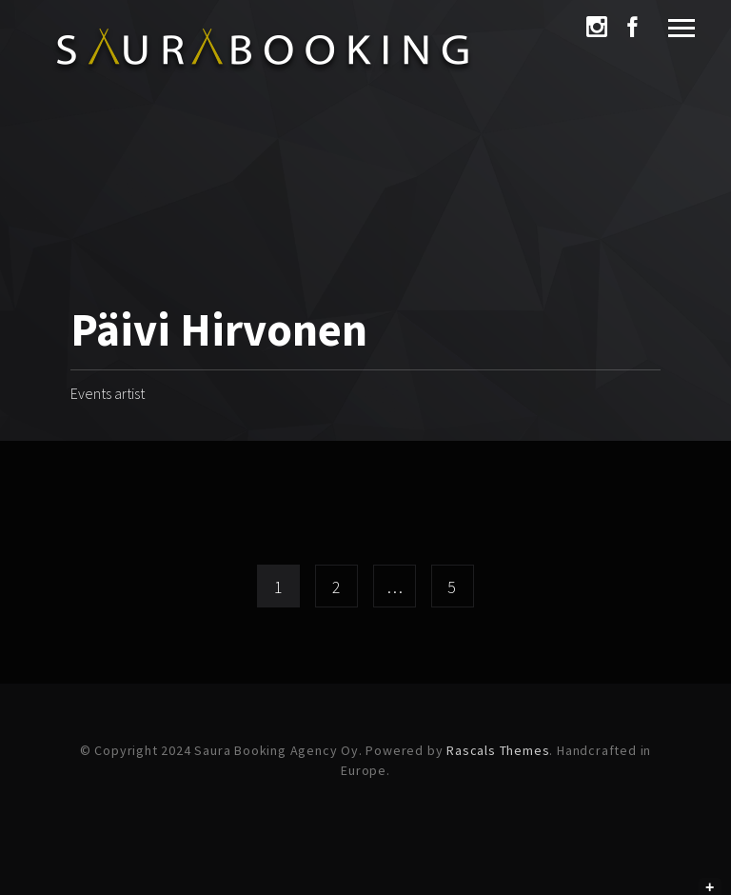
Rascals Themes (497, 750)
